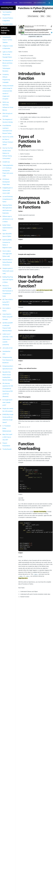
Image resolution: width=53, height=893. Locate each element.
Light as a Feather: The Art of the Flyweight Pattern (8, 54)
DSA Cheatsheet (7, 2)
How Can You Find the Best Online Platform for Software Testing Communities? (8, 153)
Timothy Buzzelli (7, 449)
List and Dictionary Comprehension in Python (8, 199)
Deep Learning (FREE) (40, 2)
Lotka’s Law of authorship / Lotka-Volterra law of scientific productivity (8, 339)
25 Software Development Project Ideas (6, 182)
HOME (15, 2)
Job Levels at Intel (7, 348)
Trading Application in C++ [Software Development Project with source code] (8, 170)
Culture (48, 16)
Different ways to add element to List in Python (8, 219)
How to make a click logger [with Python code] (7, 253)
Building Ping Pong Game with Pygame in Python (8, 279)
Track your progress (25, 2)
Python (42, 16)
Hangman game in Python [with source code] (8, 271)
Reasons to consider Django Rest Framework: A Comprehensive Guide (8, 291)
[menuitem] (7, 2)
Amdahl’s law (6, 162)
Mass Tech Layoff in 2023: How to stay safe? (7, 437)
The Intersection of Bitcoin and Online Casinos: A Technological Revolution (8, 66)
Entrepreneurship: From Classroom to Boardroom (8, 360)
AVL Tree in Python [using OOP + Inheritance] (8, 302)
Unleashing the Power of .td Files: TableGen (7, 39)
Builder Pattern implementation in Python (7, 227)
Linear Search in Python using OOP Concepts (7, 316)
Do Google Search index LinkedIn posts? (7, 402)
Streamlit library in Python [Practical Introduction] (7, 262)
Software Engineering (33, 16)
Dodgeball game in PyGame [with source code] (8, 190)
